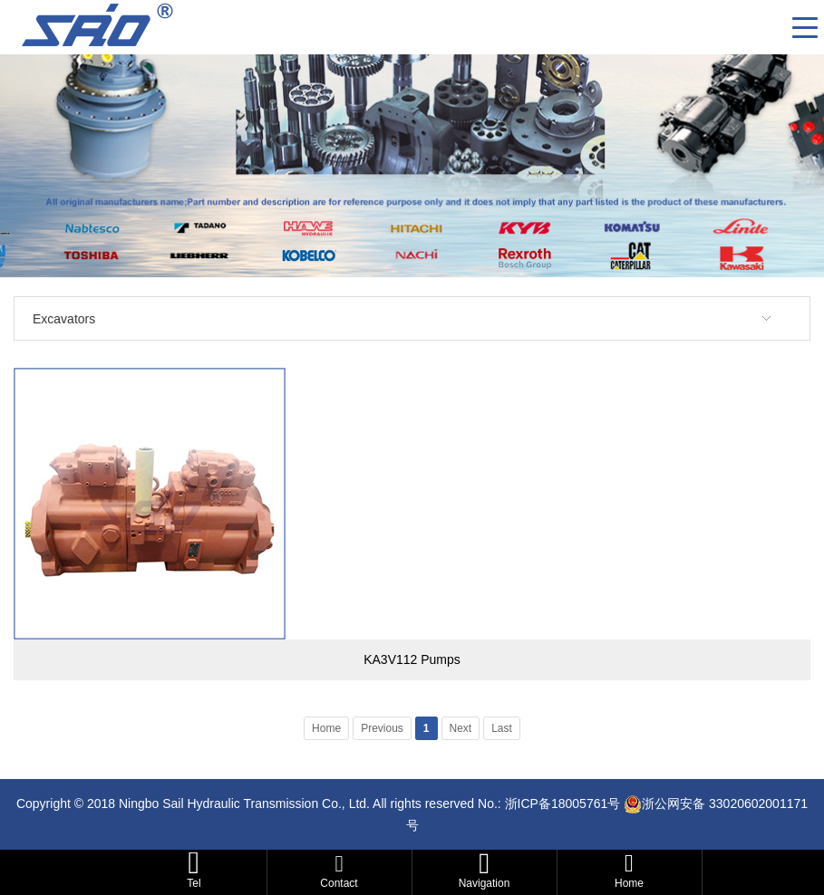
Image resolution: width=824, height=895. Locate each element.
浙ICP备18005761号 (563, 803)
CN (771, 27)
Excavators (64, 319)
